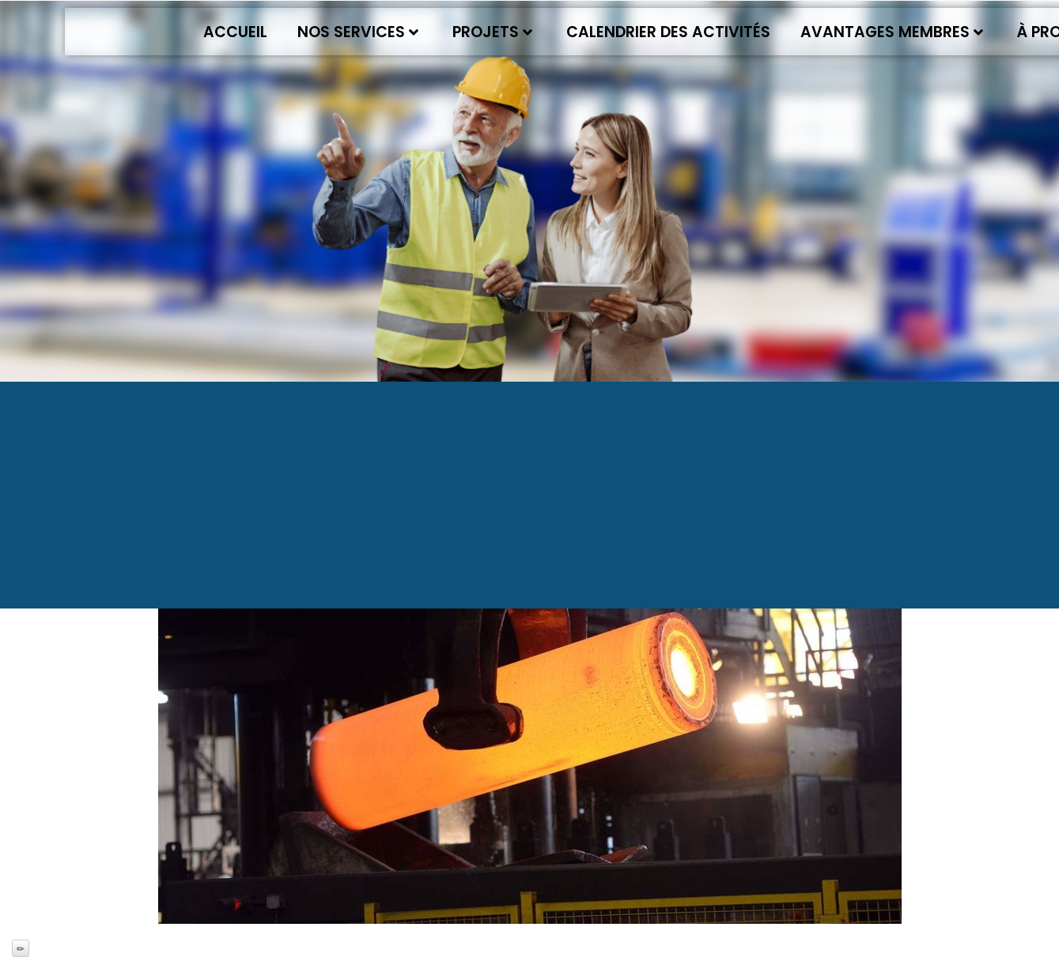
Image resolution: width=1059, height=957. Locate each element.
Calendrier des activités (668, 32)
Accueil (235, 32)
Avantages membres (891, 32)
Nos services (357, 32)
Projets (492, 32)
